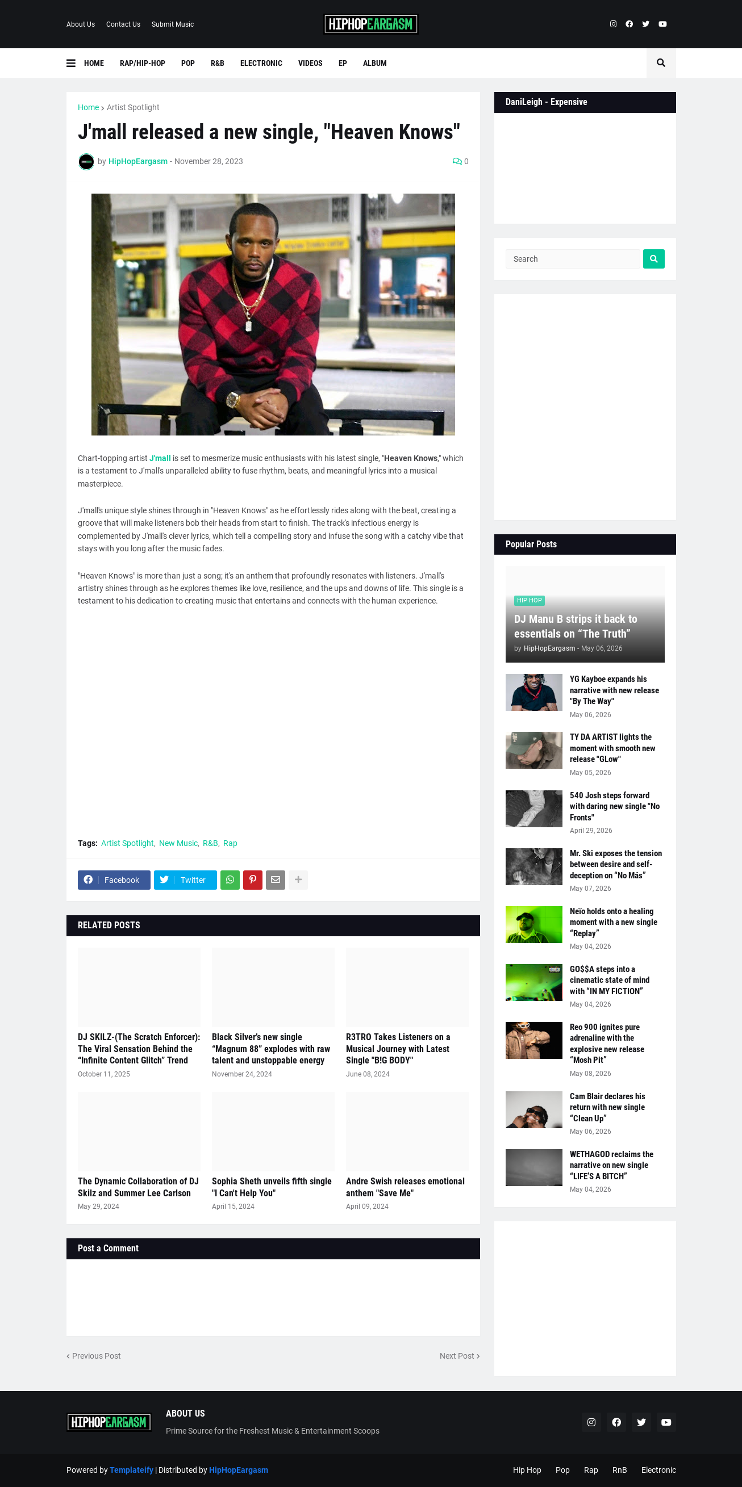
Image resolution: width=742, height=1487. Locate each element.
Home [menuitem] (94, 63)
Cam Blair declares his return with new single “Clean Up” (607, 1107)
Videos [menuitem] (310, 63)
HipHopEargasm (238, 1470)
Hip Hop (527, 1470)
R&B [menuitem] (217, 63)
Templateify (131, 1470)
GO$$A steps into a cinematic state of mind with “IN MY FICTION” (609, 980)
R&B (210, 843)
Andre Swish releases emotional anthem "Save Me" (405, 1187)
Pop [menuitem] (188, 63)
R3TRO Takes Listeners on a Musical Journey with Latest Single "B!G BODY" (398, 1049)
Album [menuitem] (375, 63)
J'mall (160, 458)
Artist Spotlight (133, 107)
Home (88, 107)
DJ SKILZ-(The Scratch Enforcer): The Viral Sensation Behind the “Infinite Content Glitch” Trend (139, 1049)
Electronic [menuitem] (261, 63)
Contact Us (123, 24)
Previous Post (96, 1355)
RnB (619, 1470)
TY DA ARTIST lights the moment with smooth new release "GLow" (613, 748)
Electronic (658, 1470)
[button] (75, 63)
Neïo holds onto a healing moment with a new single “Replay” (613, 922)
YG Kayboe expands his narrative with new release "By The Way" (614, 690)
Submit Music (173, 24)
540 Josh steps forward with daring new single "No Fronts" (615, 806)
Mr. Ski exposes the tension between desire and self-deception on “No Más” (616, 864)
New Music (178, 843)
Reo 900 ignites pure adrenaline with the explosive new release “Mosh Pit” (607, 1044)
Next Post (457, 1355)
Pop (563, 1470)
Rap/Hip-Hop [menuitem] (142, 63)
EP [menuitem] (343, 63)
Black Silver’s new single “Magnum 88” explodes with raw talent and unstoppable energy (271, 1049)
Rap (230, 843)
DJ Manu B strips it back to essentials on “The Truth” (575, 626)
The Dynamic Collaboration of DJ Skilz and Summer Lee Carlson (138, 1187)
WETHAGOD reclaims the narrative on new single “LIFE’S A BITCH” (611, 1165)
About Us (80, 24)
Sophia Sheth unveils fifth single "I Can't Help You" (272, 1187)
